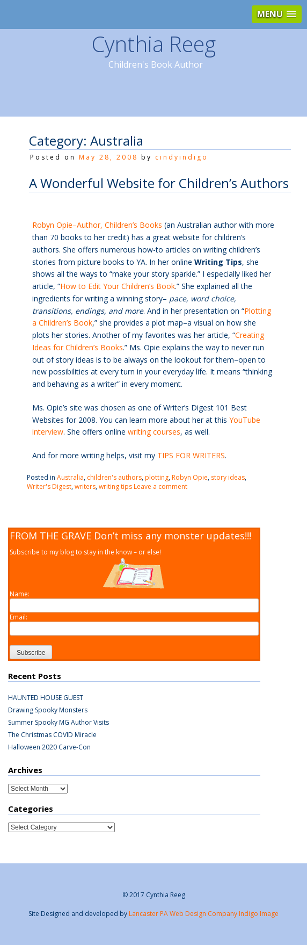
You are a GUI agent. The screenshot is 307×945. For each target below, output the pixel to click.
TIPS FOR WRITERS (191, 455)
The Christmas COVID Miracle (52, 734)
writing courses (154, 432)
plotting (157, 477)
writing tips (115, 486)
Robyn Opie (190, 477)
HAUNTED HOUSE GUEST (45, 697)
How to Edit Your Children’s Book (117, 286)
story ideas (228, 477)
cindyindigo (181, 157)
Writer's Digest (49, 486)
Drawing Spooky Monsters (47, 710)
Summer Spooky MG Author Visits (58, 722)
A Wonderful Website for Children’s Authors (159, 183)
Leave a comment (160, 486)
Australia (70, 477)
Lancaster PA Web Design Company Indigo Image (204, 913)
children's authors (114, 477)
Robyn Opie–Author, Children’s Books (97, 225)
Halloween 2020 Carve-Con (49, 747)
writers (85, 486)
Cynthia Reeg (154, 44)
